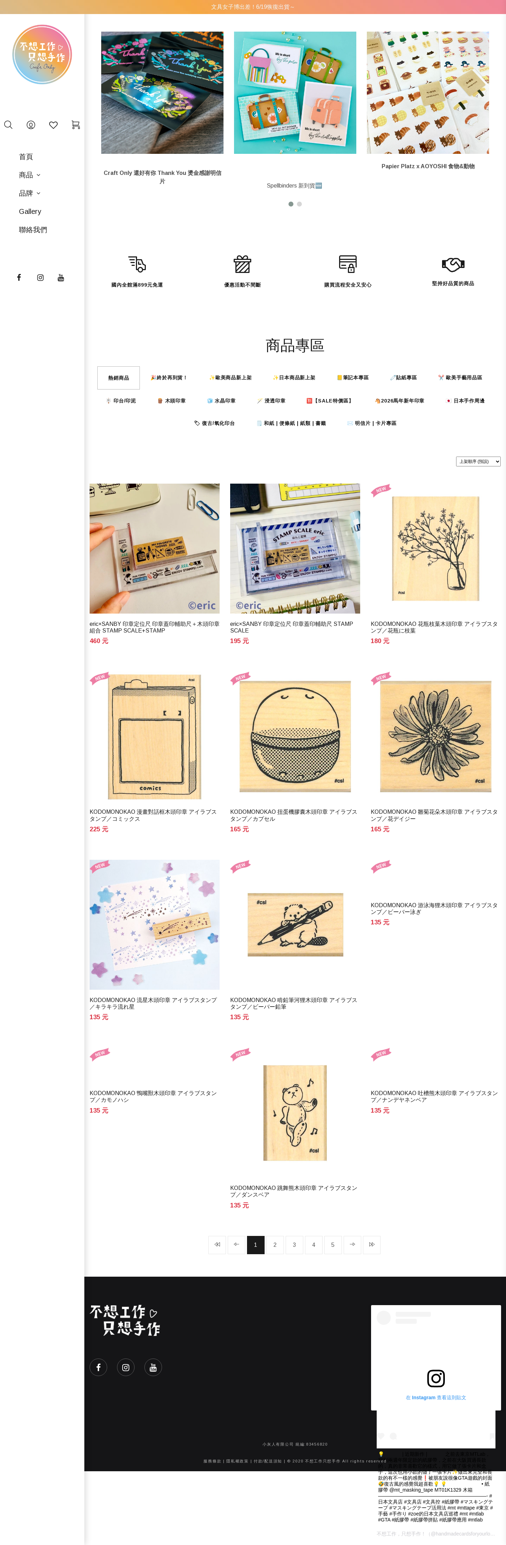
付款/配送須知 (268, 1461)
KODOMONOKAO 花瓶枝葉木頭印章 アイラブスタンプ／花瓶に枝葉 (434, 627)
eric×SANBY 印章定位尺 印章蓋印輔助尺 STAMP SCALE (291, 627)
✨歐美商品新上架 (230, 377)
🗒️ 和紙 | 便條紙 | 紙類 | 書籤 (291, 423)
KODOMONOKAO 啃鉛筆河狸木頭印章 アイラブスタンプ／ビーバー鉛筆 (293, 1003)
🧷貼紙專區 (403, 377)
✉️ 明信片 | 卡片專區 (372, 423)
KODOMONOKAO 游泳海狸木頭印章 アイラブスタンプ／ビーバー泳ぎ (434, 908)
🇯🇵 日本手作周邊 (465, 401)
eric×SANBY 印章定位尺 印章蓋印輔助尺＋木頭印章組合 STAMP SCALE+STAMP (155, 627)
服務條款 (212, 1461)
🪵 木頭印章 (171, 401)
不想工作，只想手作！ (401, 1534)
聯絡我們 (33, 230)
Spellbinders (282, 186)
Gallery (30, 211)
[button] (290, 204)
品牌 (26, 193)
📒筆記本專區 (353, 377)
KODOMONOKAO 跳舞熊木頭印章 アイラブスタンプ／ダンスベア (293, 1191)
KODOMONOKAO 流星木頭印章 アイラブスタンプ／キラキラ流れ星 (153, 1003)
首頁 (26, 157)
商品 (26, 175)
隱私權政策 (237, 1461)
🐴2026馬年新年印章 (399, 401)
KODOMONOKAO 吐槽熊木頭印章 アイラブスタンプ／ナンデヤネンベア (434, 1096)
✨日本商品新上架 (294, 377)
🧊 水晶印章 (221, 401)
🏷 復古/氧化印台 (214, 423)
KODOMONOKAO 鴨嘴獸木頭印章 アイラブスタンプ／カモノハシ (153, 1096)
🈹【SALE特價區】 (329, 401)
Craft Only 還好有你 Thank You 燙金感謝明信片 (162, 177)
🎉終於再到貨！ (169, 377)
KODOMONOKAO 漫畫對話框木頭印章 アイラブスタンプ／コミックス (153, 815)
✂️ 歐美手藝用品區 (460, 377)
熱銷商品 (118, 378)
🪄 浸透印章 (271, 401)
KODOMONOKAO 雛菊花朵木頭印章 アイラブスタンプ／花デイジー (434, 815)
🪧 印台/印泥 (120, 401)
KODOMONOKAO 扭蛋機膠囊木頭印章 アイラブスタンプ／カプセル (293, 815)
